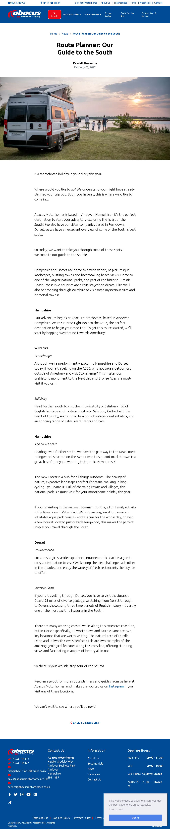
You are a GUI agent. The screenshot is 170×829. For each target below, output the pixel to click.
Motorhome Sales (71, 14)
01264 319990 (16, 2)
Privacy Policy (82, 817)
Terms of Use (40, 817)
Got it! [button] (135, 817)
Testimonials (120, 2)
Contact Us (94, 779)
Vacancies (145, 2)
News (133, 2)
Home (53, 33)
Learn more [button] (116, 809)
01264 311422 (18, 763)
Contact (158, 2)
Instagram (116, 686)
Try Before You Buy (127, 14)
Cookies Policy (61, 817)
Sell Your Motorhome (86, 2)
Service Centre (108, 14)
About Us (105, 2)
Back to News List (85, 722)
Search (54, 14)
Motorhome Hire (92, 14)
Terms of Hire (103, 817)
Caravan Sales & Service (149, 14)
